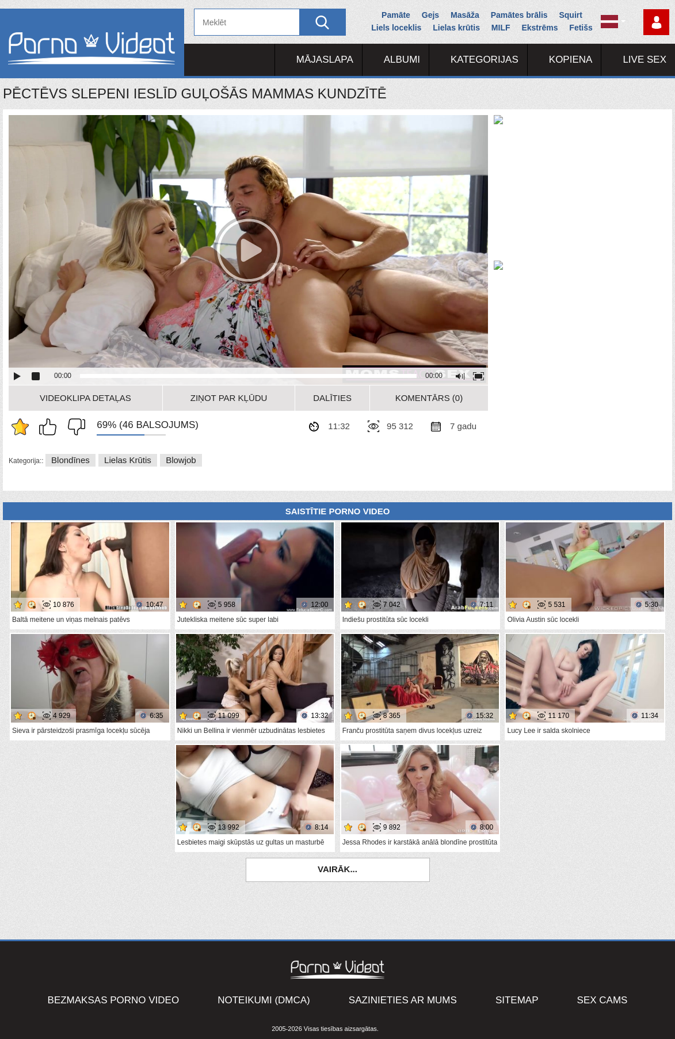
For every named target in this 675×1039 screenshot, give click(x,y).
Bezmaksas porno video (114, 1000)
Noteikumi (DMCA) (264, 1000)
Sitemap (517, 1000)
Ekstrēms (539, 27)
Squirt (570, 15)
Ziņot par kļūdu (229, 398)
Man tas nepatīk (73, 427)
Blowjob (181, 460)
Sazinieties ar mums (403, 1000)
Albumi (402, 59)
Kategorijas (484, 59)
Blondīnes (70, 460)
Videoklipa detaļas (85, 398)
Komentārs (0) (429, 398)
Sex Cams (602, 1000)
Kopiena (571, 59)
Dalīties (332, 398)
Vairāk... (337, 869)
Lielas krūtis (456, 27)
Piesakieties (656, 22)
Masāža (465, 15)
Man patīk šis (50, 427)
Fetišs (580, 27)
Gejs (430, 15)
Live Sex (644, 59)
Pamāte (396, 15)
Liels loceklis (396, 27)
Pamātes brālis (519, 15)
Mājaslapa (324, 59)
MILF (500, 27)
